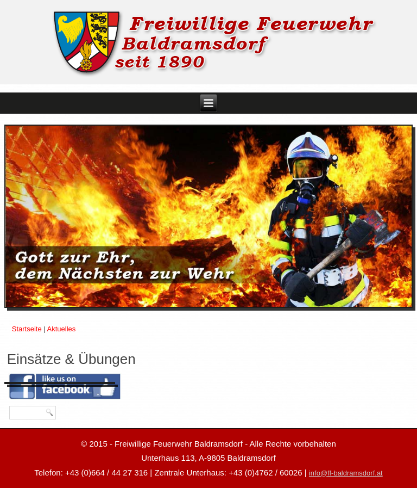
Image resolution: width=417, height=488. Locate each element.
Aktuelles (61, 329)
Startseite (27, 329)
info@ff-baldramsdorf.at (346, 473)
